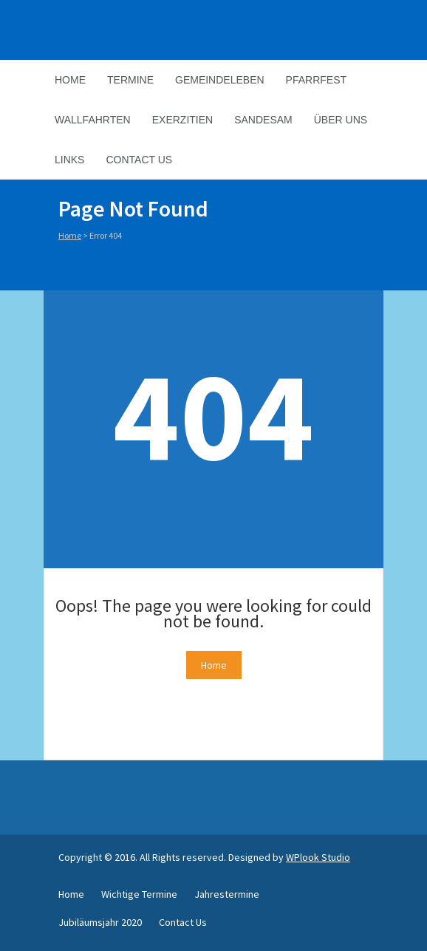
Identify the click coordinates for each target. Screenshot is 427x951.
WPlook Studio (318, 857)
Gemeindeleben (219, 80)
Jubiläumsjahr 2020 (100, 922)
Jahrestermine (226, 894)
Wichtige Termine (139, 894)
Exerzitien (182, 120)
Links (69, 160)
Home (70, 80)
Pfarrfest (316, 80)
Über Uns (340, 120)
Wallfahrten (93, 120)
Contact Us (139, 160)
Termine (130, 80)
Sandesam (263, 120)
